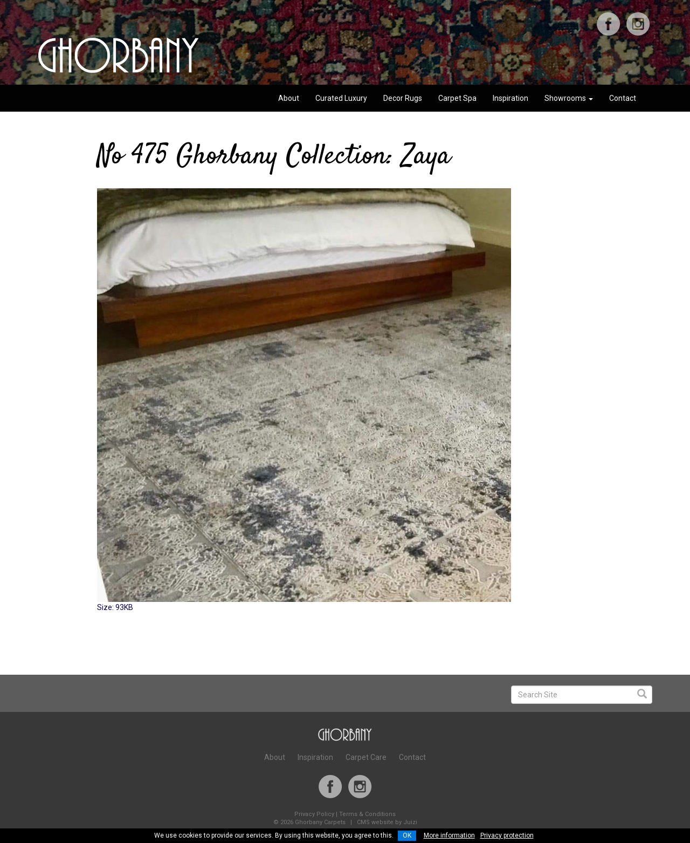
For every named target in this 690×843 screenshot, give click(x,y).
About (288, 98)
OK (407, 835)
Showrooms (568, 98)
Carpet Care (366, 757)
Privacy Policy (314, 814)
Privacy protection (507, 835)
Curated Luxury (341, 98)
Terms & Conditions (367, 814)
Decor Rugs (402, 98)
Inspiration (510, 98)
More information (449, 835)
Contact (622, 98)
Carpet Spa (457, 98)
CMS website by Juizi (387, 822)
